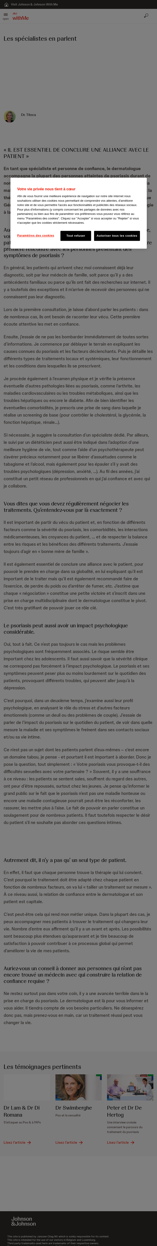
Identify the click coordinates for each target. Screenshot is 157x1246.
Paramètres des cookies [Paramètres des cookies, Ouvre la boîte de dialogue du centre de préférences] (35, 235)
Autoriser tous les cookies (117, 235)
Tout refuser (75, 235)
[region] (78, 213)
